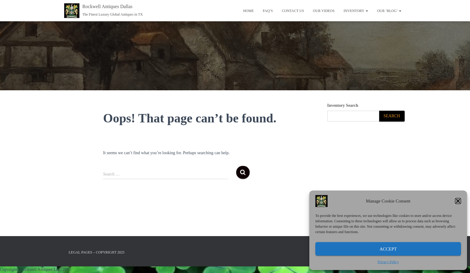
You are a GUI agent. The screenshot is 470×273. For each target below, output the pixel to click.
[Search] (392, 116)
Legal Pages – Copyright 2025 (96, 252)
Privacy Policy (388, 262)
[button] (458, 201)
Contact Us (293, 11)
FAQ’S (268, 11)
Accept (388, 249)
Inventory (356, 11)
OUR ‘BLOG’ (389, 11)
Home (248, 11)
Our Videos (324, 11)
